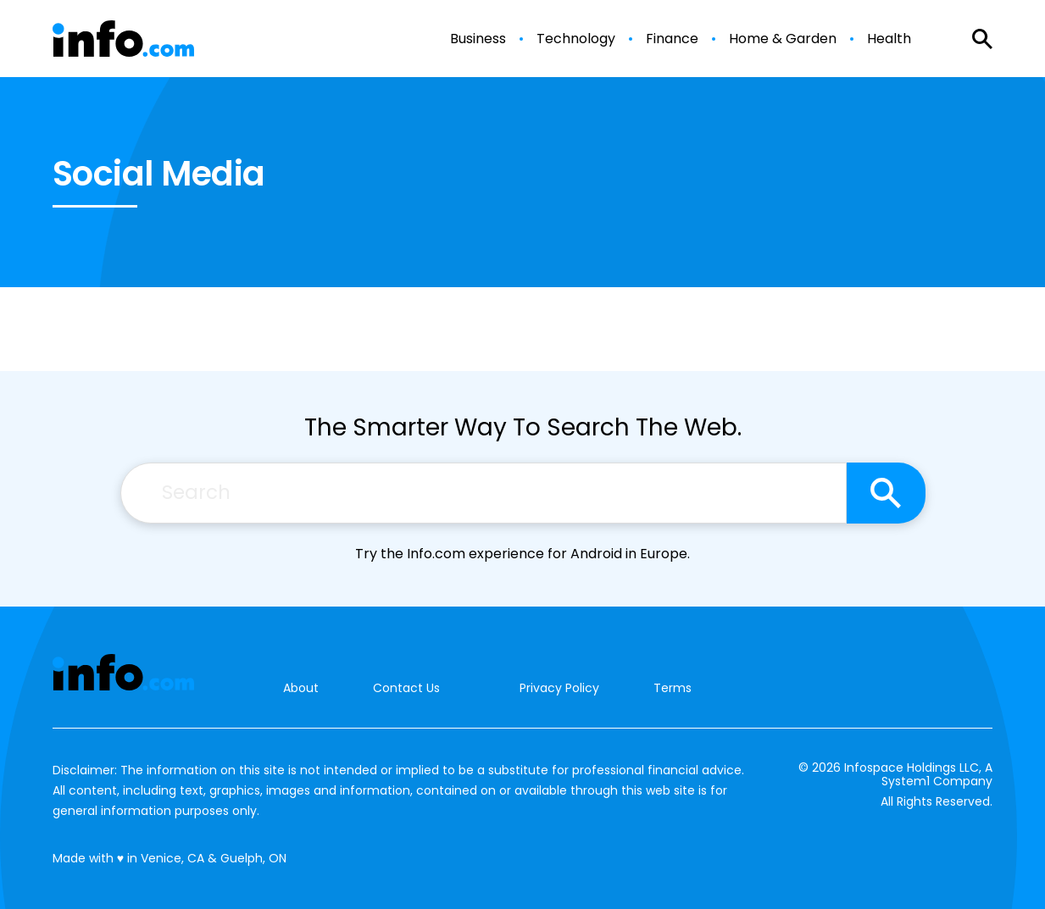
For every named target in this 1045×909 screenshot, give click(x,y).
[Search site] (886, 493)
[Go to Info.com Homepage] (123, 38)
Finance (672, 39)
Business (478, 39)
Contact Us (406, 688)
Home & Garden (783, 39)
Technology (575, 39)
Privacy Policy (559, 687)
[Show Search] (982, 39)
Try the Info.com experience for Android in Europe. (522, 553)
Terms (672, 687)
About (301, 688)
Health (889, 39)
